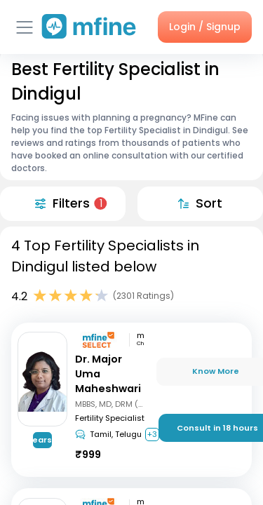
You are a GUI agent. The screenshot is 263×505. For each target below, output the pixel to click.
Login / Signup (205, 27)
